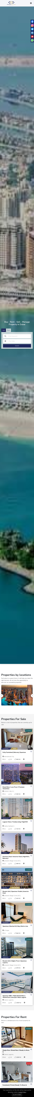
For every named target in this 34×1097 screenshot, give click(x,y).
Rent (8, 330)
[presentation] (1, 695)
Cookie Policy (22, 1092)
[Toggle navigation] (31, 3)
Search (17, 346)
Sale (3, 330)
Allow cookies (17, 1095)
